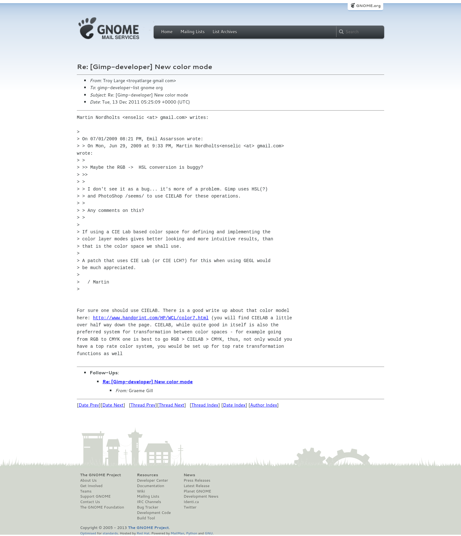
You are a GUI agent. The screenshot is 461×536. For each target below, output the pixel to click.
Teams (86, 491)
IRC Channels (149, 501)
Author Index (263, 405)
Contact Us (90, 501)
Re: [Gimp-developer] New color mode (147, 381)
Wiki (141, 491)
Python (191, 533)
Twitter (189, 507)
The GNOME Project (100, 475)
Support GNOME (95, 496)
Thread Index (205, 405)
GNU (209, 533)
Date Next (112, 405)
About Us (88, 480)
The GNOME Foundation (102, 507)
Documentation (150, 485)
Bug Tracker (147, 507)
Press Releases (196, 480)
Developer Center (152, 480)
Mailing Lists (192, 32)
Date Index (234, 405)
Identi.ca (191, 501)
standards (110, 533)
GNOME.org (368, 5)
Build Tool (146, 518)
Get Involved (91, 485)
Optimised (88, 533)
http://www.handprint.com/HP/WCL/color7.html (150, 318)
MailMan (177, 533)
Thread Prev (143, 405)
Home (167, 32)
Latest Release (196, 485)
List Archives (225, 32)
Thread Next (171, 405)
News (189, 475)
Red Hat (143, 533)
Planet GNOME (197, 491)
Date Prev (88, 405)
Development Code (154, 512)
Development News (200, 496)
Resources (147, 475)
